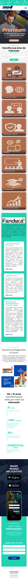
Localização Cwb (25, 3)
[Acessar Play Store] (14, 477)
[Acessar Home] (7, 9)
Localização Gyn (17, 3)
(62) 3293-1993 (2, 3)
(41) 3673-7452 (9, 3)
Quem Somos (14, 576)
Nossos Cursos (14, 573)
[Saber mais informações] (14, 25)
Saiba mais (8, 269)
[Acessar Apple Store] (14, 485)
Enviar (14, 558)
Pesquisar (14, 59)
